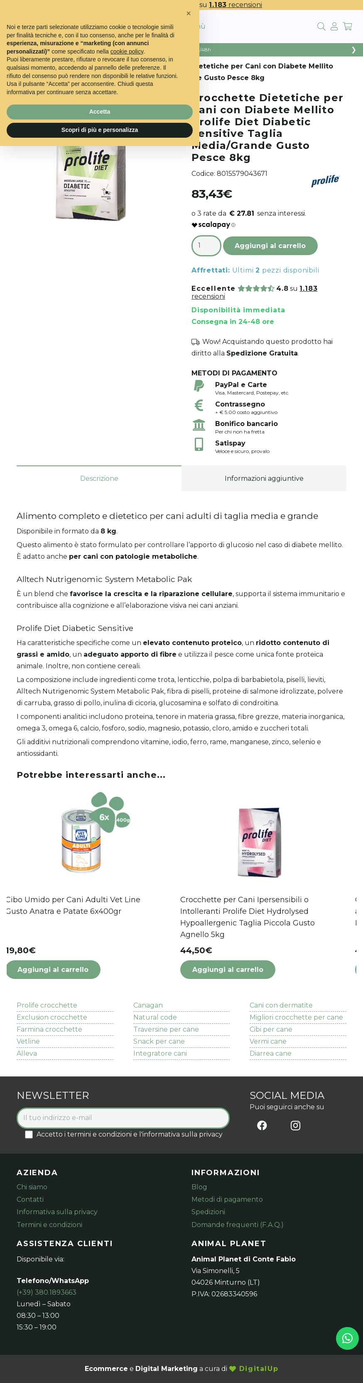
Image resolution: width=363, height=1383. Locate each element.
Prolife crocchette (47, 1005)
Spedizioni (208, 1212)
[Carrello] (347, 26)
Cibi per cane (271, 1029)
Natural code (155, 1017)
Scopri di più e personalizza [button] (99, 130)
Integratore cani (160, 1053)
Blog (199, 1187)
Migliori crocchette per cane (296, 1017)
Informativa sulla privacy (57, 1212)
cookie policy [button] (126, 51)
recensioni (235, 5)
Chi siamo (32, 1187)
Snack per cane (159, 1041)
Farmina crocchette (49, 1029)
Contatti (30, 1199)
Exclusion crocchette (52, 1017)
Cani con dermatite (281, 1005)
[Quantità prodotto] (206, 245)
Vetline (28, 1041)
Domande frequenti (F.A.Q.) (237, 1225)
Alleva (27, 1053)
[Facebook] (262, 1125)
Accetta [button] (99, 111)
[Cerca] (321, 26)
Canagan (148, 1005)
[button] (86, 969)
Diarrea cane (271, 1053)
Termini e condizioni (49, 1225)
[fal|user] (334, 27)
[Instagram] (295, 1125)
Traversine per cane (166, 1029)
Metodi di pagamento (227, 1199)
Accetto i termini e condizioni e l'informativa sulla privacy (124, 1134)
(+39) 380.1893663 (46, 1292)
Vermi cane (268, 1041)
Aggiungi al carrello (270, 246)
